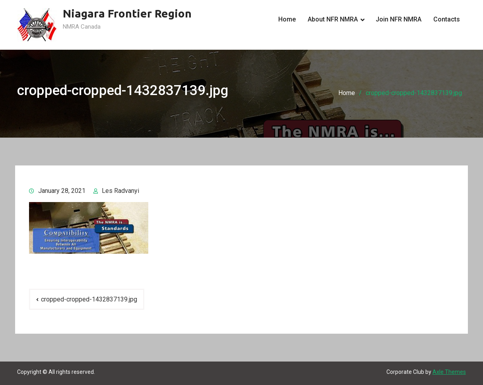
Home (287, 19)
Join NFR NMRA (398, 19)
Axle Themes (449, 372)
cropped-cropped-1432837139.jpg (89, 299)
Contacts (446, 19)
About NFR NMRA (333, 19)
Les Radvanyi (120, 190)
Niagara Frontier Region (127, 13)
